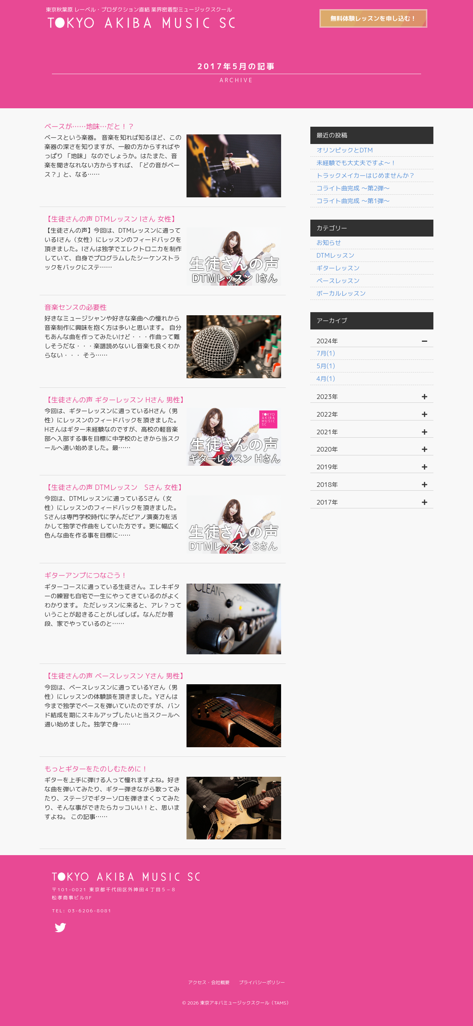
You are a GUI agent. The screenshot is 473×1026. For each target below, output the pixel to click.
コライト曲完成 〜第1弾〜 (353, 201)
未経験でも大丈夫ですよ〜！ (356, 163)
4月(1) (325, 378)
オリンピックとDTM (344, 150)
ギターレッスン (338, 268)
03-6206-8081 (90, 905)
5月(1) (325, 366)
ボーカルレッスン (341, 293)
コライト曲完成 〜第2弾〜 (353, 188)
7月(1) (325, 353)
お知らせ (328, 242)
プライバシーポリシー (262, 976)
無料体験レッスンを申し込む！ (371, 18)
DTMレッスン (335, 255)
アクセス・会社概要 (209, 976)
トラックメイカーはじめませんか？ (365, 175)
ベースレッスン (338, 280)
